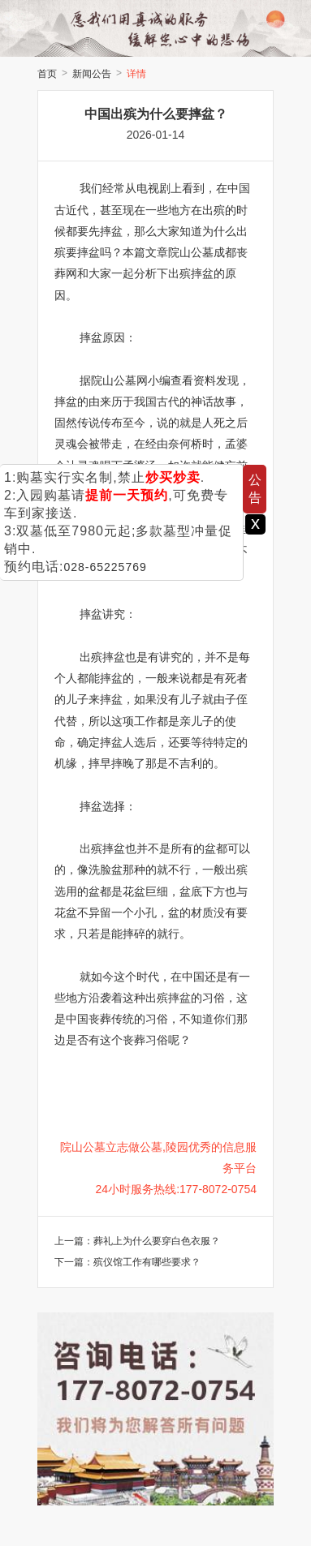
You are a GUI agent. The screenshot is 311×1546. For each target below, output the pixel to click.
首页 (47, 73)
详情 (136, 73)
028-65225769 (104, 566)
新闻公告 (91, 73)
